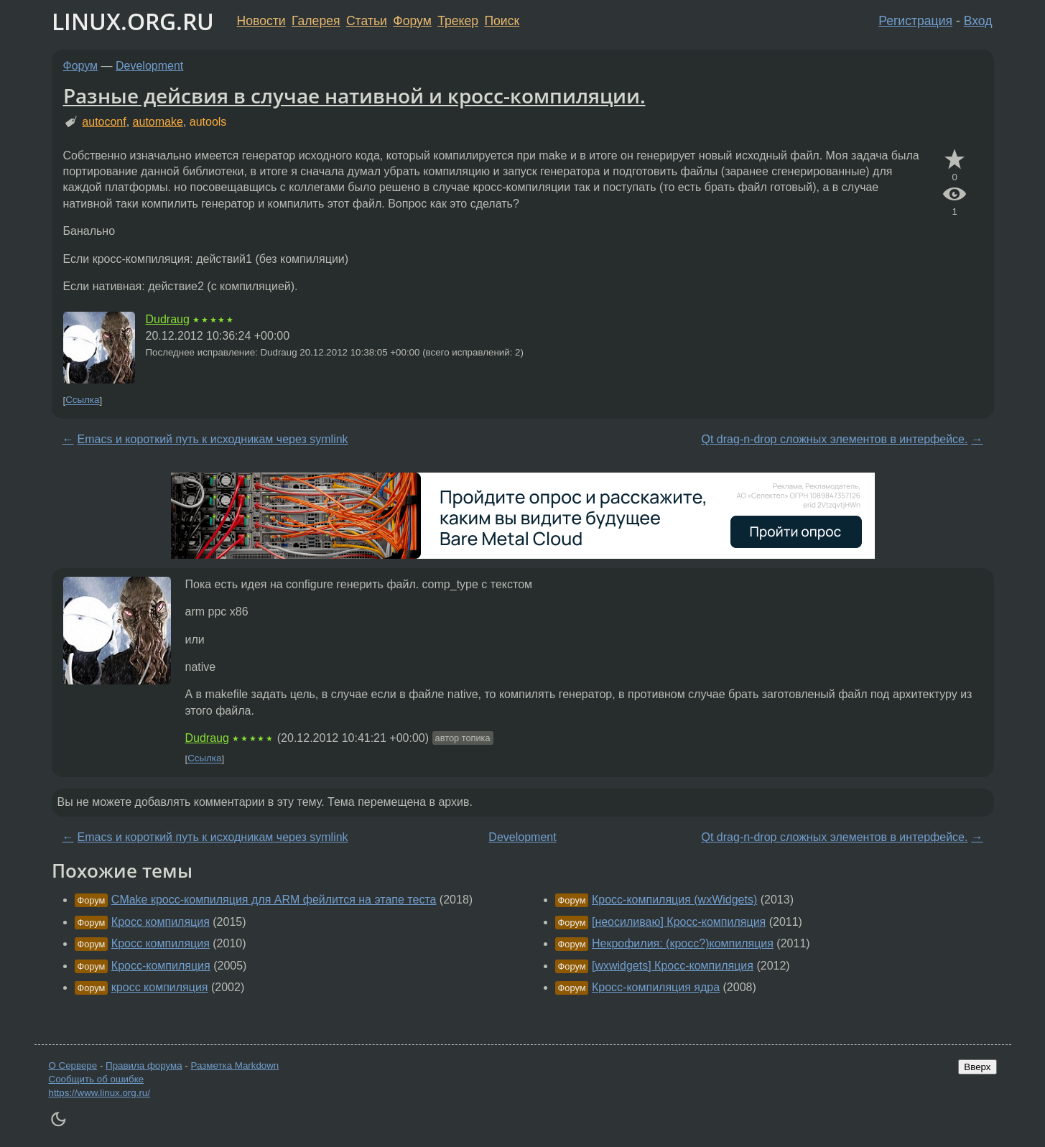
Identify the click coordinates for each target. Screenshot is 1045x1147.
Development (149, 66)
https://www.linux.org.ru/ (99, 1092)
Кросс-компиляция (160, 966)
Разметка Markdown (234, 1065)
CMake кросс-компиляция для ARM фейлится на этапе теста (274, 899)
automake (158, 122)
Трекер (457, 21)
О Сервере (73, 1065)
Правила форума (144, 1065)
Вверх (977, 1067)
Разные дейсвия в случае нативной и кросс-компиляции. (354, 95)
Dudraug (168, 319)
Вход (978, 21)
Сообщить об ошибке (96, 1079)
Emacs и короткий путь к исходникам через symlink (213, 439)
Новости (261, 21)
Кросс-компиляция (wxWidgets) (674, 899)
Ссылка (82, 400)
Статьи (366, 21)
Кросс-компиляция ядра (656, 987)
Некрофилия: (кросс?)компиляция (683, 943)
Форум (412, 21)
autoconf (104, 122)
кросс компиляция (159, 987)
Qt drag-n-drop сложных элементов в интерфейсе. (835, 439)
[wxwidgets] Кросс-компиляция (672, 966)
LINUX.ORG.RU (133, 21)
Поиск (501, 21)
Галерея (316, 21)
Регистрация (915, 21)
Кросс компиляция (160, 922)
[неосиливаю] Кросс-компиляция (679, 922)
